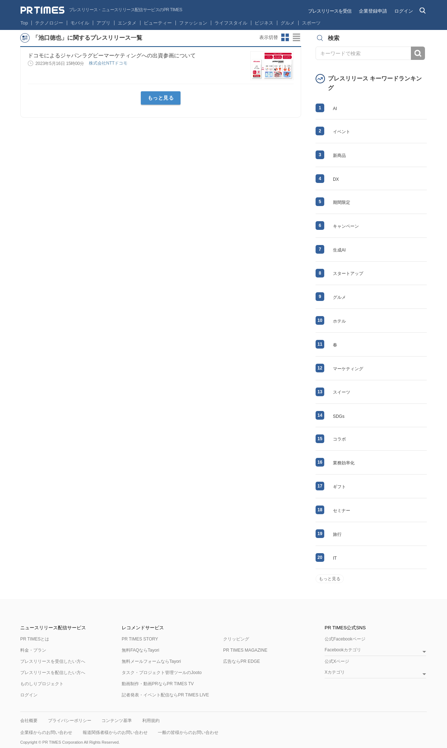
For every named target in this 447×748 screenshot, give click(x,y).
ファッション (193, 23)
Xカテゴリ (335, 672)
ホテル (339, 321)
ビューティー (158, 23)
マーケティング (348, 368)
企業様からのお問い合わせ (46, 732)
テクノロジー (49, 23)
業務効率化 (344, 462)
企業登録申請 (373, 11)
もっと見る (161, 98)
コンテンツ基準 (116, 720)
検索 (418, 53)
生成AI (339, 250)
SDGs (338, 416)
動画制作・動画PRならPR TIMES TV (158, 683)
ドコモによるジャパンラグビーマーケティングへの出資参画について (112, 55)
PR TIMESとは (34, 639)
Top (24, 23)
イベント (341, 131)
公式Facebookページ (345, 639)
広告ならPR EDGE (241, 661)
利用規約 (151, 720)
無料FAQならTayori (140, 650)
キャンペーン (346, 226)
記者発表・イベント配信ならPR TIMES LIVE (165, 694)
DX (336, 179)
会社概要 (29, 720)
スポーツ (311, 23)
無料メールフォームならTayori (151, 661)
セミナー (341, 510)
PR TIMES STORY (140, 639)
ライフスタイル (230, 23)
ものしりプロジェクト (42, 683)
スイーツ (341, 392)
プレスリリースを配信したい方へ (52, 672)
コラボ (339, 439)
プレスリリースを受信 (329, 11)
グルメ (288, 23)
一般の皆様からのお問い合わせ (188, 732)
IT (335, 558)
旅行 (337, 534)
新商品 (339, 155)
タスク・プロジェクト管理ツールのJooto (161, 672)
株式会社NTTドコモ (109, 63)
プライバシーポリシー (69, 720)
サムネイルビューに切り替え (285, 37)
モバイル (79, 23)
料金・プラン (33, 650)
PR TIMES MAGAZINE (245, 650)
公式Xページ (337, 661)
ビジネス (264, 23)
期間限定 (341, 202)
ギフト (339, 486)
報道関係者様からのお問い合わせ (115, 732)
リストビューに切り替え (296, 37)
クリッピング (236, 639)
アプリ (103, 23)
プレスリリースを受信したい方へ (52, 661)
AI (335, 108)
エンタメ (127, 23)
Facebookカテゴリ (343, 650)
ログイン (403, 11)
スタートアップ (348, 273)
